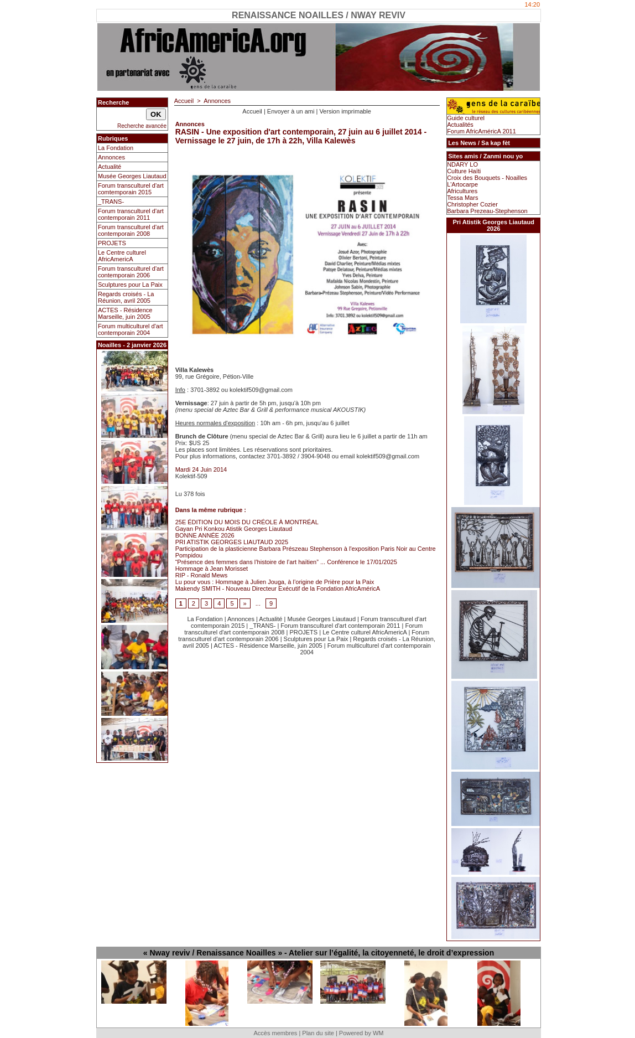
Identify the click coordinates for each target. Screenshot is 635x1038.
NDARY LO (462, 164)
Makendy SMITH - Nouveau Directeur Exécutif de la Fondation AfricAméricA (277, 588)
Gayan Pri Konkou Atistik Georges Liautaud (234, 528)
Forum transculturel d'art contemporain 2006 (131, 271)
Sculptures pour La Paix (130, 284)
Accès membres (275, 1033)
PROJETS (112, 243)
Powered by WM (361, 1033)
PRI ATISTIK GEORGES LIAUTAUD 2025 (231, 542)
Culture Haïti (464, 171)
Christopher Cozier (472, 204)
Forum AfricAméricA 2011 (481, 131)
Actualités (460, 124)
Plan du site (318, 1033)
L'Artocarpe (462, 184)
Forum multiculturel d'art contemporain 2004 (130, 329)
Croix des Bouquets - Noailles (487, 177)
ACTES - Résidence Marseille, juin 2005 (125, 313)
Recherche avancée (141, 126)
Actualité (109, 166)
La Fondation (115, 147)
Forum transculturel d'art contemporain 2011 (131, 214)
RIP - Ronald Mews (201, 575)
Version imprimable (345, 111)
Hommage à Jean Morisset (211, 568)
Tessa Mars (462, 197)
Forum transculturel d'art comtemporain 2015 (131, 188)
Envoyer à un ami (291, 111)
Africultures (462, 191)
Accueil (184, 100)
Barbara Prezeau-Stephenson (487, 211)
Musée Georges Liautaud (132, 176)
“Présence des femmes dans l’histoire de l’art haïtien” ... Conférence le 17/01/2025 (286, 562)
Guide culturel (466, 118)
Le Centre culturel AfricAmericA (122, 255)
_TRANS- (111, 201)
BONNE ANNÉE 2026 (205, 535)
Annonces (111, 157)
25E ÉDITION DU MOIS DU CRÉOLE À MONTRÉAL (247, 522)
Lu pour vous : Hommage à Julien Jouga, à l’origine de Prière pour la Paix (274, 582)
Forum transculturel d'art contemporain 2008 (131, 230)
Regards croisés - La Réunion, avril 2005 (126, 297)
